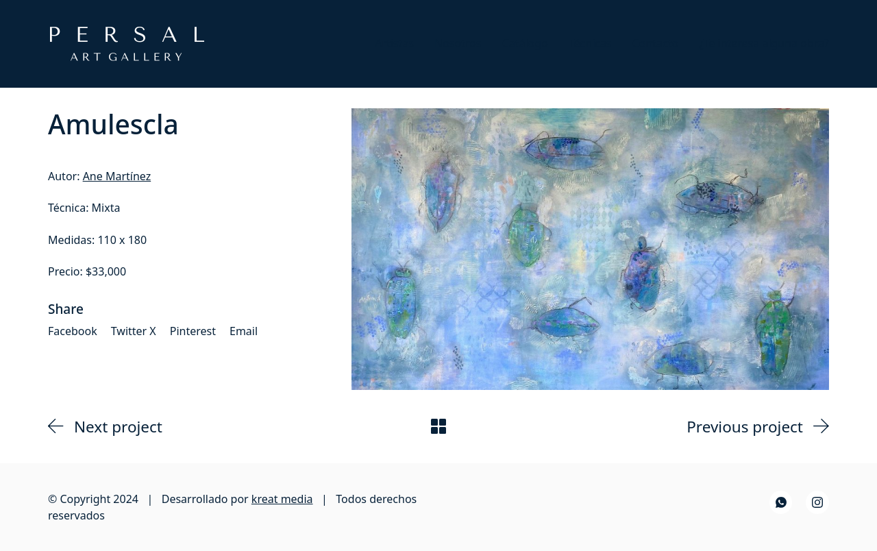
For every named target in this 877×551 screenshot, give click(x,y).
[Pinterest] (193, 331)
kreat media (282, 498)
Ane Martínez (117, 176)
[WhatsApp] (781, 502)
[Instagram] (817, 502)
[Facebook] (72, 331)
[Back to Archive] (438, 426)
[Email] (244, 331)
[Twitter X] (133, 331)
